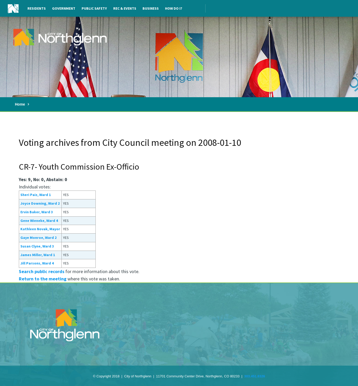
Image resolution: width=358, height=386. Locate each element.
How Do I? (173, 8)
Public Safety (94, 8)
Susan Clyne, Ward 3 (37, 246)
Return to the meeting (42, 279)
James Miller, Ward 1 (37, 254)
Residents (36, 8)
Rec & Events (124, 8)
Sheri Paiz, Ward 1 (35, 194)
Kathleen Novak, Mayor (40, 229)
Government (63, 8)
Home (20, 104)
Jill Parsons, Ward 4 (37, 263)
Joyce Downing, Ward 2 (40, 203)
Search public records (41, 271)
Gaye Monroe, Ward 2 (38, 237)
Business (151, 8)
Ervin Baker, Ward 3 (36, 212)
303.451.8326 (254, 376)
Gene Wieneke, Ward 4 (39, 220)
